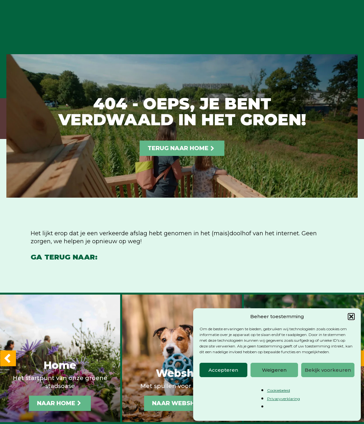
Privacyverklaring (283, 398)
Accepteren (223, 370)
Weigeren (274, 370)
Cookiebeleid (278, 390)
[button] (351, 316)
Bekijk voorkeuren (328, 370)
